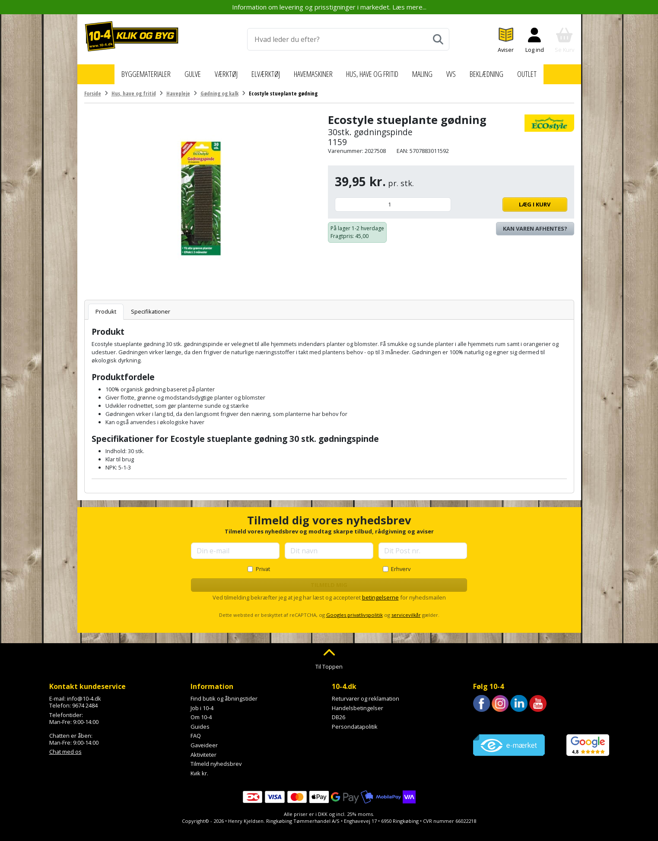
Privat (263, 564)
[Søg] (438, 39)
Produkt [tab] (105, 307)
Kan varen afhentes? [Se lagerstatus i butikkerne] (535, 224)
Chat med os (65, 747)
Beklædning (500, 72)
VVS (463, 72)
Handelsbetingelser (357, 703)
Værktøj (216, 72)
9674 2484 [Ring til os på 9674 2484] (85, 701)
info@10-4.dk (84, 694)
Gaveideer (204, 740)
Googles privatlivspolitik (354, 609)
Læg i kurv (511, 199)
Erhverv (400, 564)
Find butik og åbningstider (224, 694)
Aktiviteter (203, 749)
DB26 (338, 712)
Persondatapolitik (355, 722)
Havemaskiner (310, 72)
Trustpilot (485, 718)
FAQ (196, 731)
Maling (434, 72)
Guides (200, 722)
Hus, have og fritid (377, 72)
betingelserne (380, 593)
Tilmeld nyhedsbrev (216, 759)
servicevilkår (406, 609)
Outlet (543, 72)
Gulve (181, 72)
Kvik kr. (199, 768)
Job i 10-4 (202, 703)
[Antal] (393, 200)
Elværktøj (258, 72)
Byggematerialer (132, 72)
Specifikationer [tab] (150, 307)
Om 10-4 (201, 712)
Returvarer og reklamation (365, 694)
